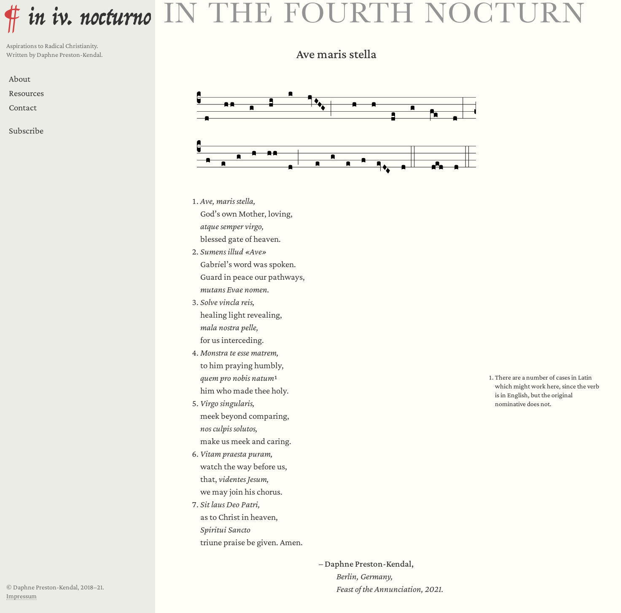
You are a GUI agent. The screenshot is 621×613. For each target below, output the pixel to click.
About (19, 79)
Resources (26, 93)
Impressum (21, 596)
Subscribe (26, 131)
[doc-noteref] (275, 378)
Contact (23, 107)
